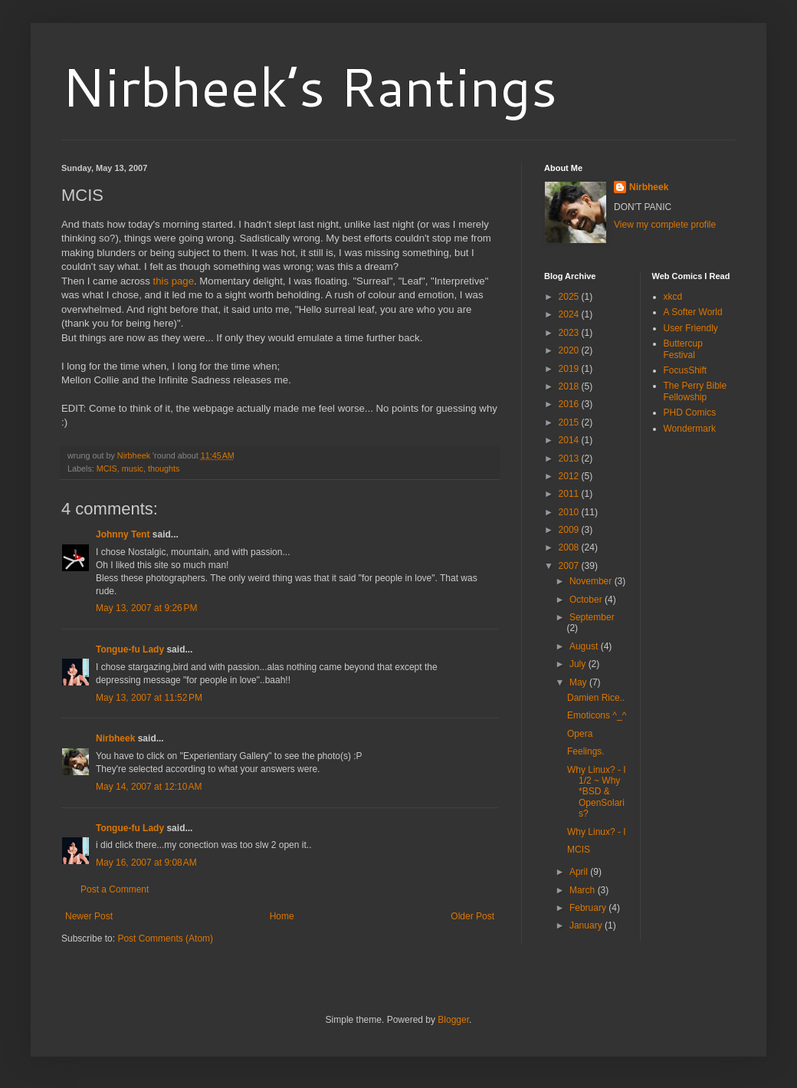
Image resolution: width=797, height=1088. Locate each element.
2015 (570, 422)
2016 (570, 404)
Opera (579, 733)
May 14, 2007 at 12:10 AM (149, 786)
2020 (570, 350)
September (592, 617)
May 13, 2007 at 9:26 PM (146, 608)
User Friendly (691, 328)
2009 (570, 529)
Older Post (472, 916)
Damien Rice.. (596, 697)
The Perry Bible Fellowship (695, 391)
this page (173, 281)
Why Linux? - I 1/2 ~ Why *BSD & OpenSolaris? (596, 792)
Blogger (453, 1019)
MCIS (107, 468)
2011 (570, 493)
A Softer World (693, 312)
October (587, 599)
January (587, 925)
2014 (570, 440)
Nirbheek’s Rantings (309, 86)
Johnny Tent (122, 534)
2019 (570, 368)
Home (282, 916)
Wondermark (690, 428)
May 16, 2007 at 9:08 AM (146, 862)
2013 (570, 458)
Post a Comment (114, 889)
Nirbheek (115, 738)
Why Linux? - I (596, 832)
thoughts (163, 468)
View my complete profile (665, 224)
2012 (570, 476)
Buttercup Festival (683, 349)
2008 (570, 547)
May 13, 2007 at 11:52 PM (149, 697)
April (579, 871)
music (132, 468)
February (588, 907)
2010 (570, 512)
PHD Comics (690, 412)
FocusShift (685, 370)
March (583, 890)
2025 (570, 296)
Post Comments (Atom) (165, 938)
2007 (570, 565)
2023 (570, 332)
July (579, 664)
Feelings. (586, 751)
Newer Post (89, 916)
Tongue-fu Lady (130, 649)
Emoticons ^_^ (596, 715)
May (579, 682)
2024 (570, 314)
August (585, 646)
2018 (570, 386)
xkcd (673, 296)
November (592, 581)
